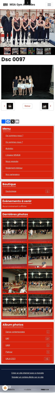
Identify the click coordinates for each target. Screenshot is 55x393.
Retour (27, 106)
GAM (28, 345)
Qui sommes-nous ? (14, 135)
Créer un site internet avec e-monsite (27, 373)
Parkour (28, 352)
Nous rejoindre (12, 161)
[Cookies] (5, 388)
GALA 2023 (28, 358)
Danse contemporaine (28, 332)
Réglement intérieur (14, 168)
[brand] (18, 4)
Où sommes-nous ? (14, 142)
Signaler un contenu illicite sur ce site (27, 377)
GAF (28, 338)
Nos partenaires (13, 174)
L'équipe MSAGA (13, 155)
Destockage (28, 191)
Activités (9, 148)
